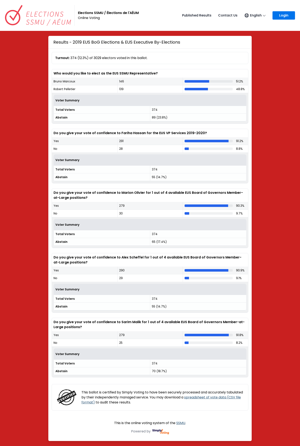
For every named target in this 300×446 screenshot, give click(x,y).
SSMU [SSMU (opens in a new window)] (180, 423)
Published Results (196, 15)
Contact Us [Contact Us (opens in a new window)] (228, 15)
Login (283, 15)
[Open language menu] (255, 15)
